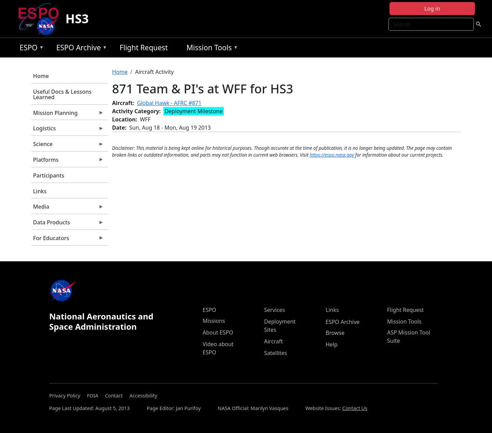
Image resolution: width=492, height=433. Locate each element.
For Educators (67, 239)
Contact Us (354, 408)
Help (332, 344)
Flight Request (144, 47)
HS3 (77, 18)
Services (274, 310)
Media (67, 208)
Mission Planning (67, 114)
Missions (214, 321)
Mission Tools (210, 49)
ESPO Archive (80, 49)
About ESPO (218, 332)
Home (41, 76)
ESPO (30, 49)
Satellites (275, 353)
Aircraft (273, 341)
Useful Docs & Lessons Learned (62, 94)
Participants (48, 175)
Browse (335, 333)
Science (67, 145)
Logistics (67, 129)
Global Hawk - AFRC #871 (169, 103)
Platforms (67, 161)
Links (40, 191)
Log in (432, 8)
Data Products (67, 224)
